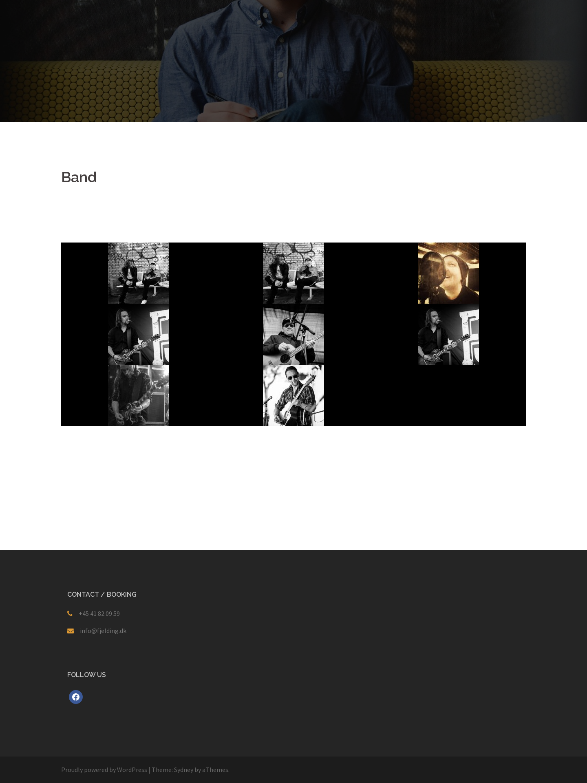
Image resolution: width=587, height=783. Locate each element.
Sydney (183, 769)
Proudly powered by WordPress (104, 769)
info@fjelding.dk (103, 630)
